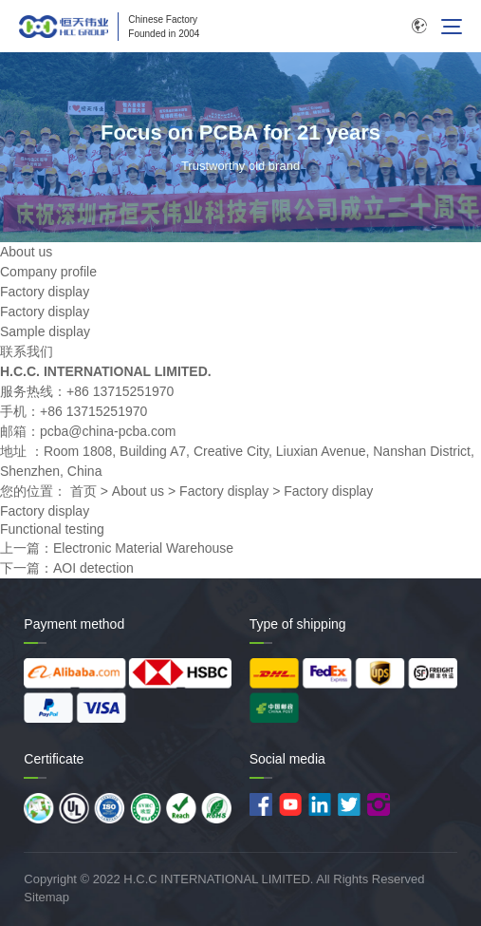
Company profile (48, 271)
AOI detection (93, 568)
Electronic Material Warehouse (143, 548)
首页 (83, 491)
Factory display (44, 291)
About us (138, 491)
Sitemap (46, 897)
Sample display (45, 331)
